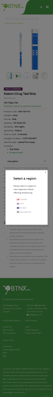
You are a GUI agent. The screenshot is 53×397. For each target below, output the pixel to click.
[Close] (45, 172)
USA (20, 203)
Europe (21, 208)
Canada (22, 199)
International (24, 212)
